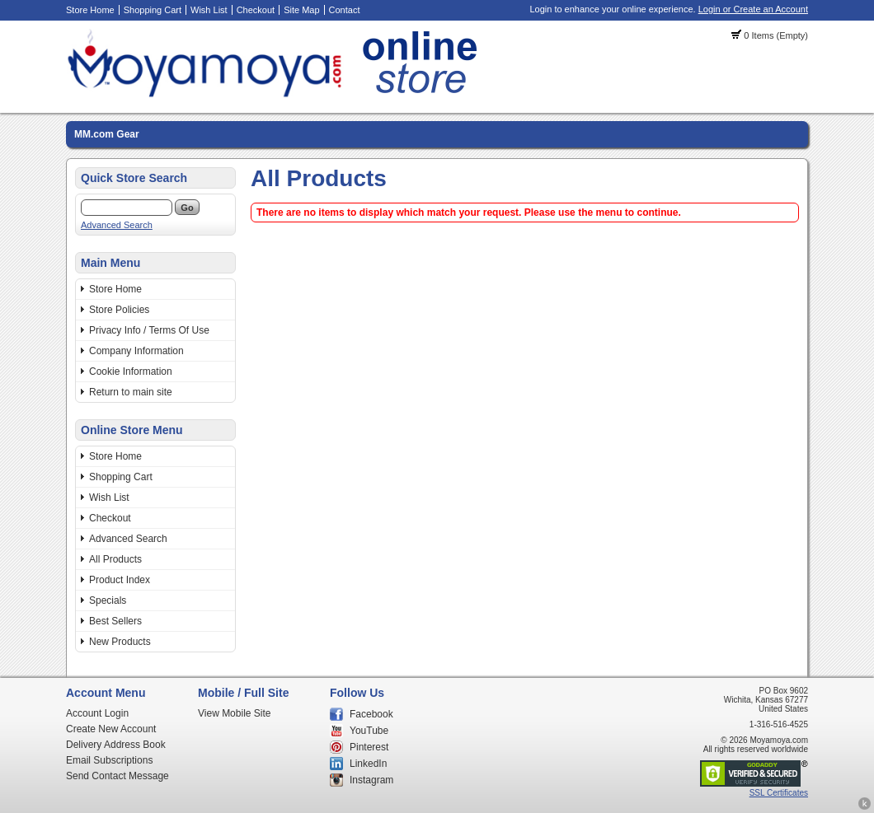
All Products (115, 559)
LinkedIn (368, 763)
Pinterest (369, 747)
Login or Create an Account (753, 9)
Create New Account (111, 729)
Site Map (301, 10)
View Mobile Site (234, 713)
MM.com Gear (106, 134)
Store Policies (119, 309)
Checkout (256, 10)
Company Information (136, 351)
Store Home (90, 10)
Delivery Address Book (116, 744)
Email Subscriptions (109, 760)
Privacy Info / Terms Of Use (149, 330)
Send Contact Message (117, 776)
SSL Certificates (778, 792)
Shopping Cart (152, 10)
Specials (107, 600)
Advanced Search (117, 225)
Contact (344, 10)
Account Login (97, 713)
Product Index (119, 580)
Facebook (371, 714)
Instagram (371, 780)
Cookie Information (130, 371)
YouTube (369, 730)
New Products (120, 641)
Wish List (209, 10)
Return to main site (130, 392)
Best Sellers (115, 621)
